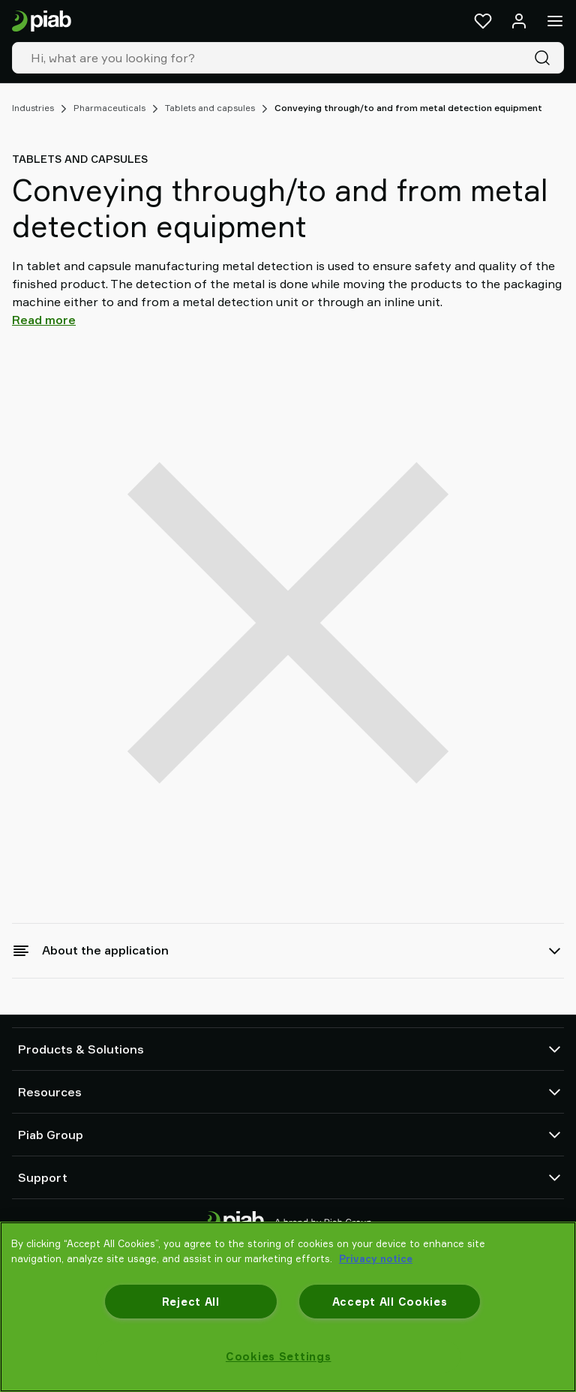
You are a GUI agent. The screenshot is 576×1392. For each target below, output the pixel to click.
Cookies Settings (279, 1356)
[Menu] (555, 21)
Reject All (191, 1301)
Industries (33, 107)
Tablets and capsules (210, 107)
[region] (288, 1307)
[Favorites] (483, 21)
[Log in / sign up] (519, 21)
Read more (44, 319)
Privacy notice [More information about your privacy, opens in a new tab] (375, 1258)
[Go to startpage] (41, 21)
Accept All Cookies (390, 1301)
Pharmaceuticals (110, 107)
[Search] (545, 58)
